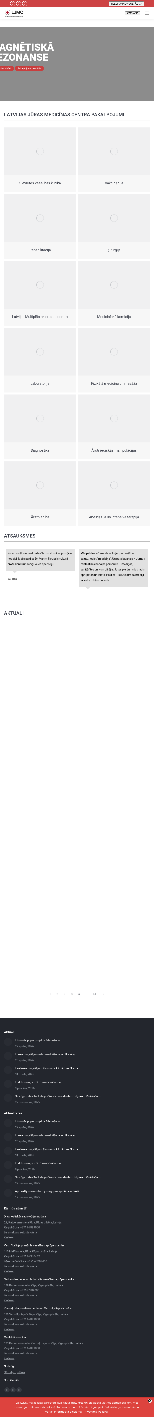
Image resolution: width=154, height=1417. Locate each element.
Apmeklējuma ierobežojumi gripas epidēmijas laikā (47, 1191)
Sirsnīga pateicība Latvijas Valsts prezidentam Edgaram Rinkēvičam (57, 1096)
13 (94, 994)
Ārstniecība (40, 517)
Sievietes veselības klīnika (40, 183)
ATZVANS (133, 13)
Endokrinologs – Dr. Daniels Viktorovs (38, 1082)
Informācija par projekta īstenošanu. (38, 1040)
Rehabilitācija (40, 250)
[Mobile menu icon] (147, 13)
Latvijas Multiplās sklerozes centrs (40, 317)
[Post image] (8, 1042)
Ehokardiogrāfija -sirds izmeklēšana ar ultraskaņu (46, 1054)
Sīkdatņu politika (14, 1372)
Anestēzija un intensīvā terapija (114, 517)
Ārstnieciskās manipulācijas (114, 450)
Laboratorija (40, 383)
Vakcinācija (114, 183)
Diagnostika (40, 450)
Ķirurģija (114, 250)
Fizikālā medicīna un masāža (114, 383)
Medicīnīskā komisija (114, 317)
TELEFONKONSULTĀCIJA (126, 3)
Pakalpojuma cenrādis (29, 68)
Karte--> (9, 1237)
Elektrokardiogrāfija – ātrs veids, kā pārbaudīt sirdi (46, 1068)
